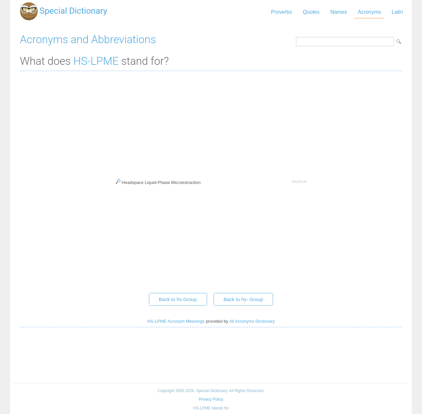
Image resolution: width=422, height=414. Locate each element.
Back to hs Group (178, 299)
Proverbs (281, 12)
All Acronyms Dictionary (252, 321)
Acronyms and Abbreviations (88, 39)
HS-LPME (96, 61)
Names (338, 12)
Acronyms (369, 12)
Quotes (311, 12)
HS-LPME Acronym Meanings (175, 321)
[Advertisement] (211, 123)
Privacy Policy (211, 399)
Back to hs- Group (243, 299)
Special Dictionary (73, 11)
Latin (397, 12)
